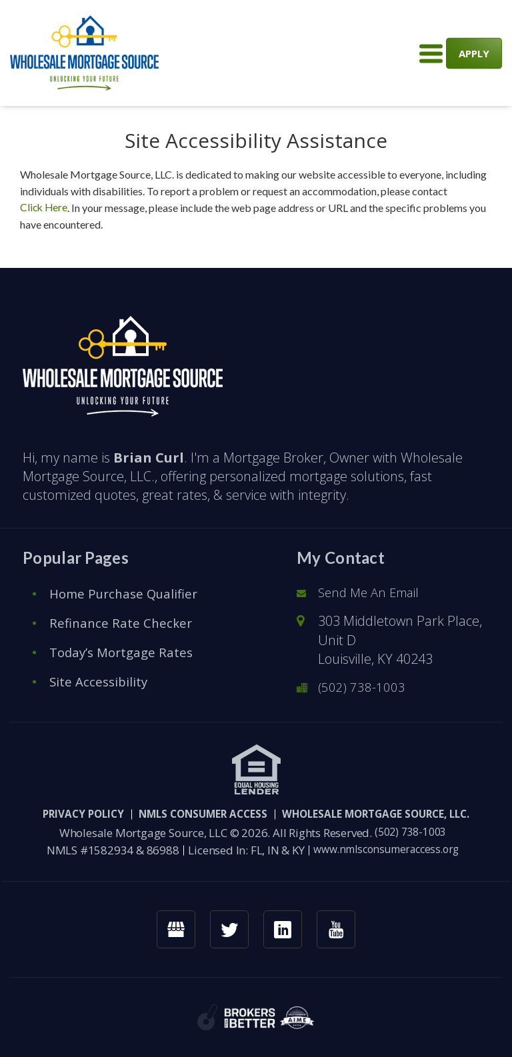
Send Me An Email (372, 591)
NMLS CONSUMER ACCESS (194, 813)
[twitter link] (228, 928)
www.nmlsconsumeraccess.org (386, 848)
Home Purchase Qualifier (128, 591)
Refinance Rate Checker (122, 621)
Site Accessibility (100, 679)
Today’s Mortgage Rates (124, 650)
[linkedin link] (283, 928)
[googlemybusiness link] (173, 928)
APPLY (474, 52)
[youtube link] (339, 928)
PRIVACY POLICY (57, 813)
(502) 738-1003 (362, 685)
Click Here (44, 207)
